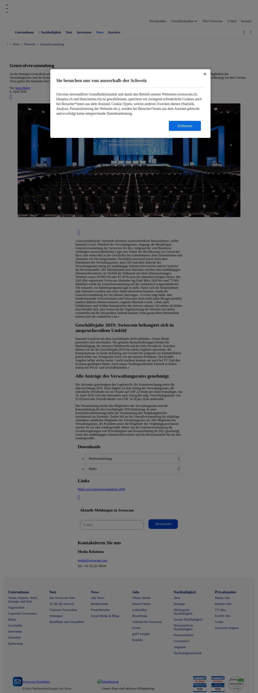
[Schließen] (205, 74)
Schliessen (184, 126)
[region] (130, 103)
